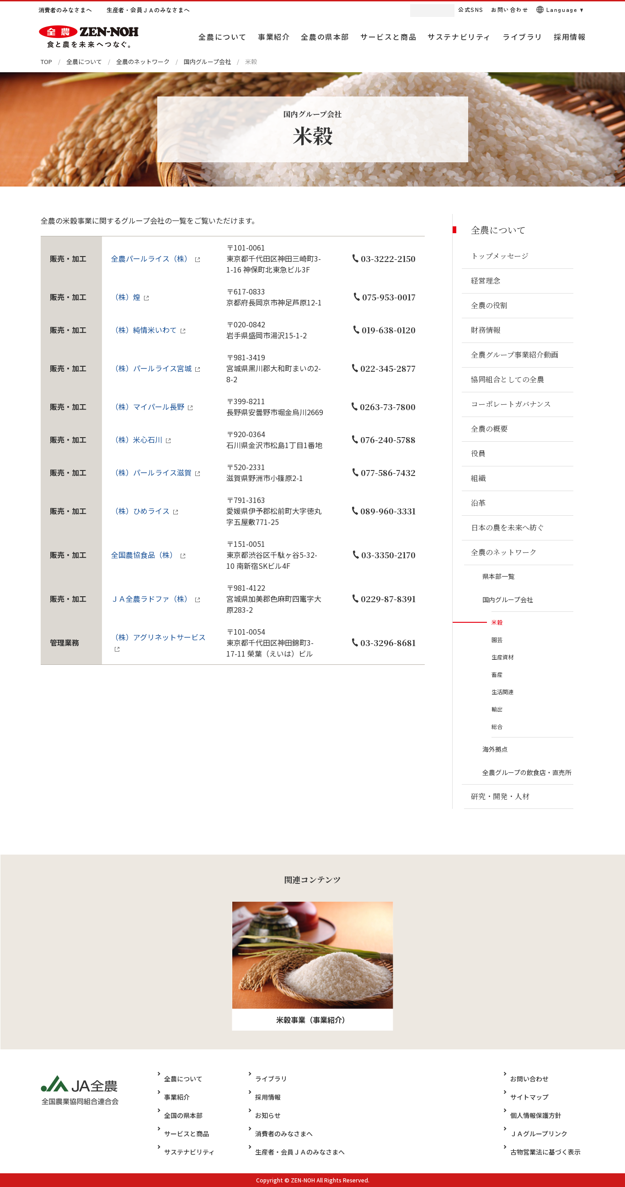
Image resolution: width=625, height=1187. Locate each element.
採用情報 (262, 1096)
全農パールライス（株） (151, 258)
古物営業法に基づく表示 (552, 1151)
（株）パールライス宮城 (151, 368)
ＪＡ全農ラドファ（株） (151, 598)
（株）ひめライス (140, 510)
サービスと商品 (186, 1133)
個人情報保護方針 (542, 1115)
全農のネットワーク (143, 61)
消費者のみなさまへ (278, 1133)
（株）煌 (125, 296)
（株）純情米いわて (144, 329)
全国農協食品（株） (144, 554)
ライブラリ (265, 1078)
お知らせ (262, 1115)
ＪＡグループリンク (545, 1133)
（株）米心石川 (136, 439)
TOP (46, 61)
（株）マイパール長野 (147, 406)
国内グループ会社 (207, 61)
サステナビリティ (189, 1151)
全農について (84, 61)
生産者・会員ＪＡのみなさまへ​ (294, 1151)
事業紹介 (177, 1096)
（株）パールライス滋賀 (151, 472)
